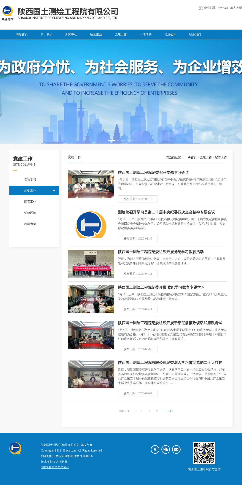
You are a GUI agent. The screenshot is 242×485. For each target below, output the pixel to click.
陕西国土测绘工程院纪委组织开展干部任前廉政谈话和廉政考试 (170, 323)
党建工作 (121, 34)
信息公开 (170, 34)
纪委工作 (30, 190)
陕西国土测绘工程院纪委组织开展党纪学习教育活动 (161, 252)
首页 (190, 157)
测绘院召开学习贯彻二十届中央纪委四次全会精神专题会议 (166, 212)
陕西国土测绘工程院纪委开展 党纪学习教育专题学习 (161, 287)
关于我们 (46, 34)
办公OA (223, 7)
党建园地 (30, 212)
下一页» (168, 411)
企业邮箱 (210, 7)
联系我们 (195, 34)
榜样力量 (30, 224)
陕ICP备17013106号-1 (55, 467)
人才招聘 (146, 34)
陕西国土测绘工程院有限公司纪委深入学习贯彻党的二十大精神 (170, 362)
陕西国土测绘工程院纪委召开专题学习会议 (153, 172)
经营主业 (96, 34)
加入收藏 (236, 7)
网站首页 (22, 34)
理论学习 (30, 179)
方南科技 (62, 461)
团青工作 (30, 201)
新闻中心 (71, 34)
